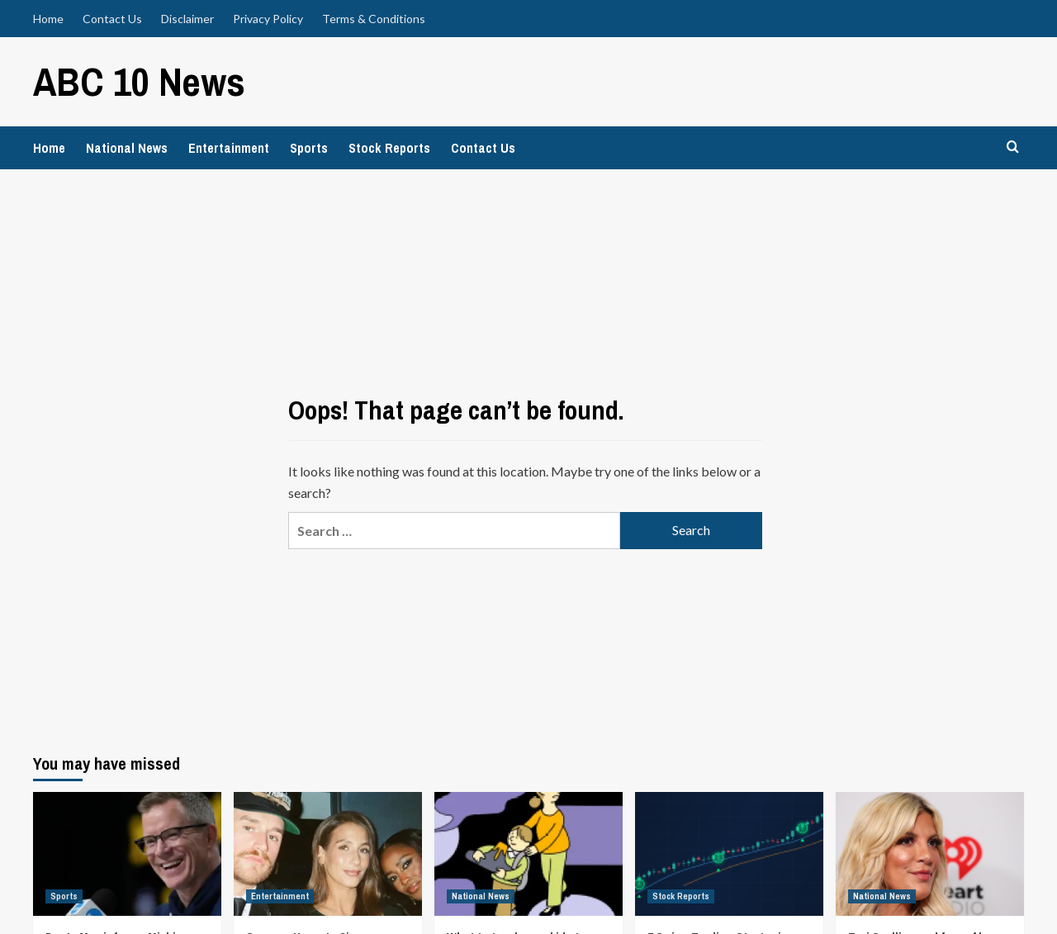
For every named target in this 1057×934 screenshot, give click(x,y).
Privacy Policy (268, 19)
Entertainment (228, 148)
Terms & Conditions (373, 19)
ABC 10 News (139, 81)
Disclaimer (187, 19)
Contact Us (112, 19)
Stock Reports (389, 148)
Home (48, 19)
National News (127, 148)
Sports (309, 148)
